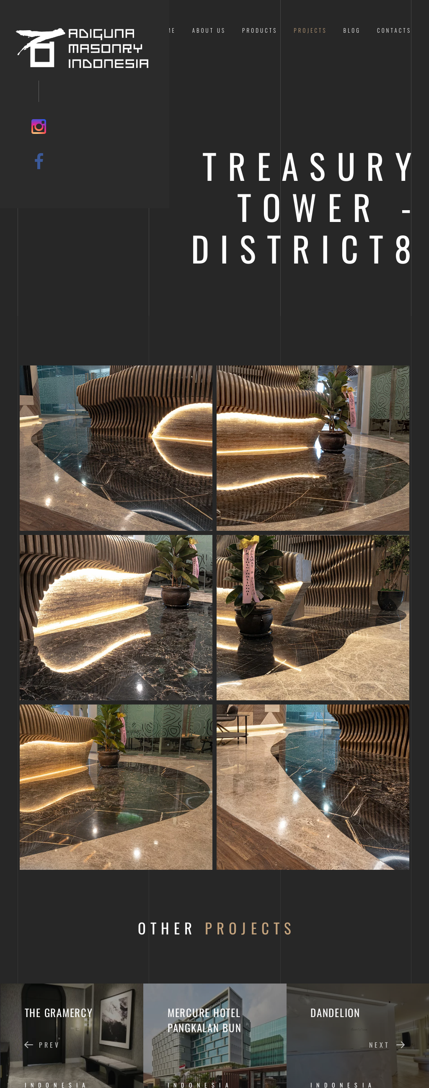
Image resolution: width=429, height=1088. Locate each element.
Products (259, 30)
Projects (310, 30)
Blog (352, 30)
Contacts (394, 30)
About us (209, 30)
